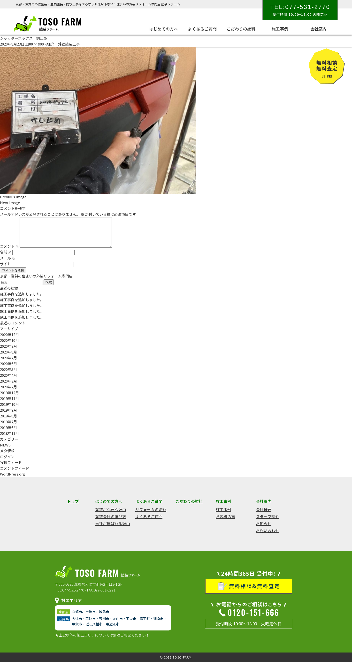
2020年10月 (9, 346)
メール (7, 263)
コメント (9, 251)
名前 (6, 257)
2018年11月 (9, 439)
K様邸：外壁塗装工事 (62, 43)
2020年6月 (8, 369)
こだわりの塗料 (241, 29)
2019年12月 (9, 398)
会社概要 (263, 515)
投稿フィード (11, 468)
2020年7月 (8, 363)
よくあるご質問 (202, 29)
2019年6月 (8, 433)
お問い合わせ (267, 536)
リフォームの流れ (150, 515)
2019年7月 (8, 427)
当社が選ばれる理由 (112, 529)
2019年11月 (9, 404)
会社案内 (318, 29)
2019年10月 (9, 410)
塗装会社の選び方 (110, 522)
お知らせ (263, 529)
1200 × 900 (34, 43)
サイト (5, 269)
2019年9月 (8, 415)
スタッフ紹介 (267, 522)
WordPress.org (12, 479)
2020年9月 (8, 351)
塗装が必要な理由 (110, 515)
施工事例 (280, 29)
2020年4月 (8, 381)
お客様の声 (225, 522)
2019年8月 (8, 421)
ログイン (7, 462)
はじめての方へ (163, 29)
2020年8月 (8, 357)
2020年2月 (8, 392)
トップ (73, 507)
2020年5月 (8, 375)
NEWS (5, 450)
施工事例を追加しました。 (22, 299)
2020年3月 (8, 386)
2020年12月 (9, 340)
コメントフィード (14, 473)
